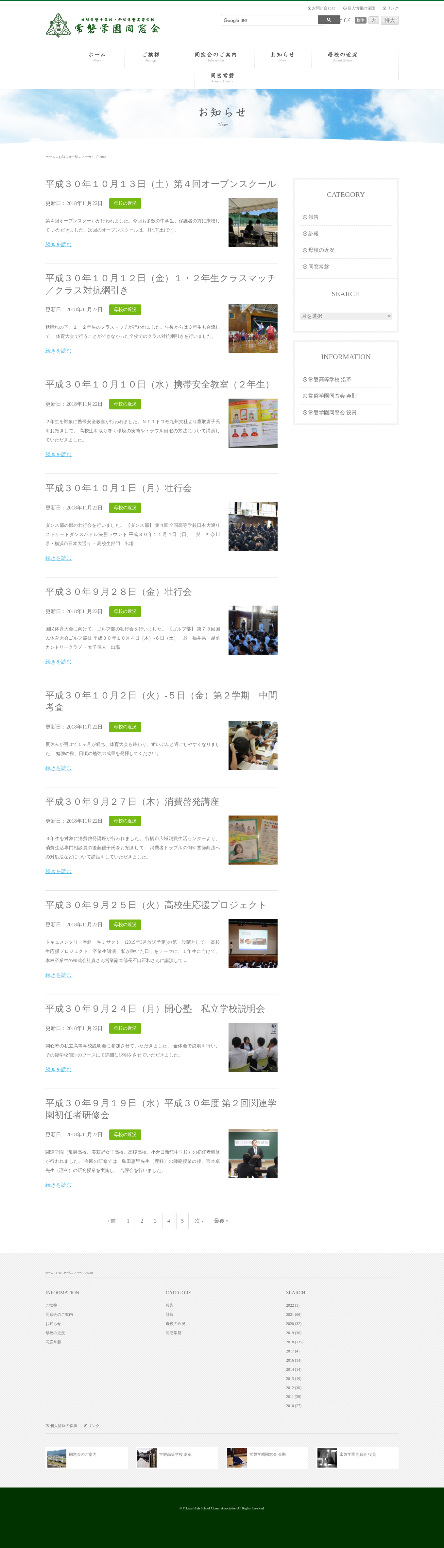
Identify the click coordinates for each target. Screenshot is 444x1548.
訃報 (310, 233)
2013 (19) (293, 1378)
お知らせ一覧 (68, 157)
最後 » (221, 1221)
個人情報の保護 (361, 8)
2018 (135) (294, 1342)
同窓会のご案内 (59, 1314)
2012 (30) (293, 1387)
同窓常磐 (315, 266)
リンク (393, 8)
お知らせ (53, 1323)
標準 (361, 20)
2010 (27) (293, 1405)
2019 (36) (293, 1333)
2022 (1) (292, 1305)
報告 (310, 217)
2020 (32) (293, 1323)
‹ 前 (112, 1221)
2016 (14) (293, 1360)
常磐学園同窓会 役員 (329, 412)
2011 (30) (293, 1396)
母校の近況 (318, 250)
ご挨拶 (51, 1305)
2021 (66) (293, 1314)
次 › (199, 1221)
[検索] (268, 21)
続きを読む (58, 244)
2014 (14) (293, 1369)
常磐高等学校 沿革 (326, 379)
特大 (389, 20)
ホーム (50, 157)
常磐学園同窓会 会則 (329, 396)
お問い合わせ (323, 8)
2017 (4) (292, 1351)
